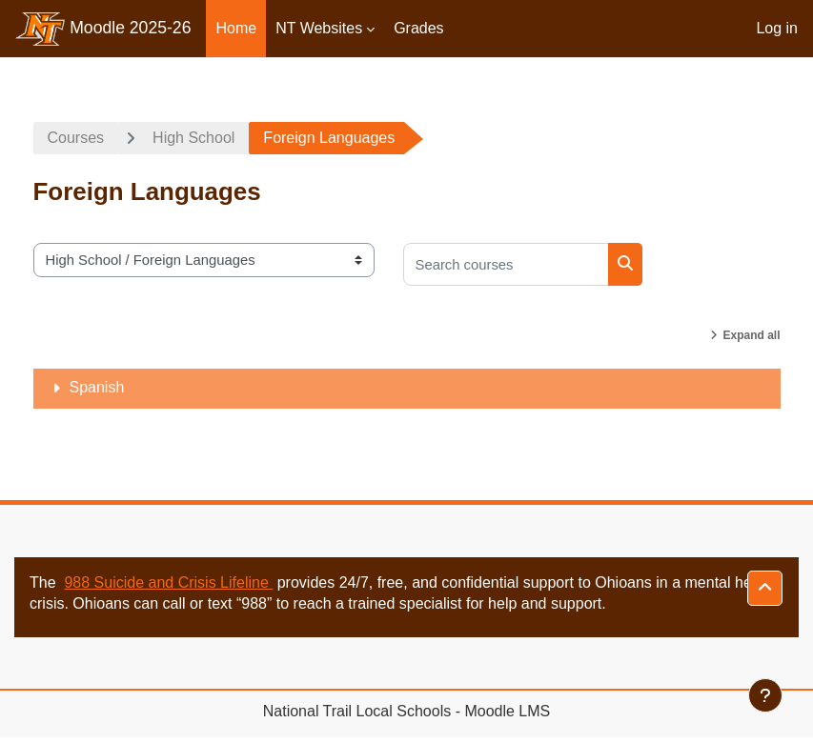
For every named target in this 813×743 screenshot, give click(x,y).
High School (193, 138)
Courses (76, 138)
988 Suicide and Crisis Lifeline (168, 582)
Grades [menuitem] (418, 28)
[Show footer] (765, 695)
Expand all (751, 335)
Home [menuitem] (235, 28)
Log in (777, 28)
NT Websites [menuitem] (318, 28)
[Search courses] (506, 264)
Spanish (97, 387)
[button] (765, 588)
